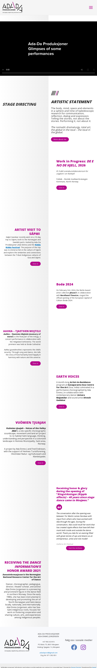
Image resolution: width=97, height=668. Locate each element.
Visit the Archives (75, 540)
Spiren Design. (76, 660)
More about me (60, 139)
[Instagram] (83, 640)
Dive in (61, 187)
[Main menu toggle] (90, 8)
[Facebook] (74, 640)
